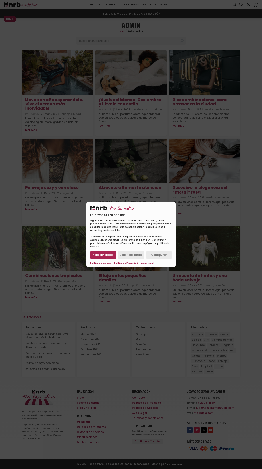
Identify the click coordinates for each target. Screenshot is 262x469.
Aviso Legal (147, 263)
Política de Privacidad (126, 263)
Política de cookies (100, 263)
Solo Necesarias (131, 255)
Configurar (159, 255)
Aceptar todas (103, 255)
